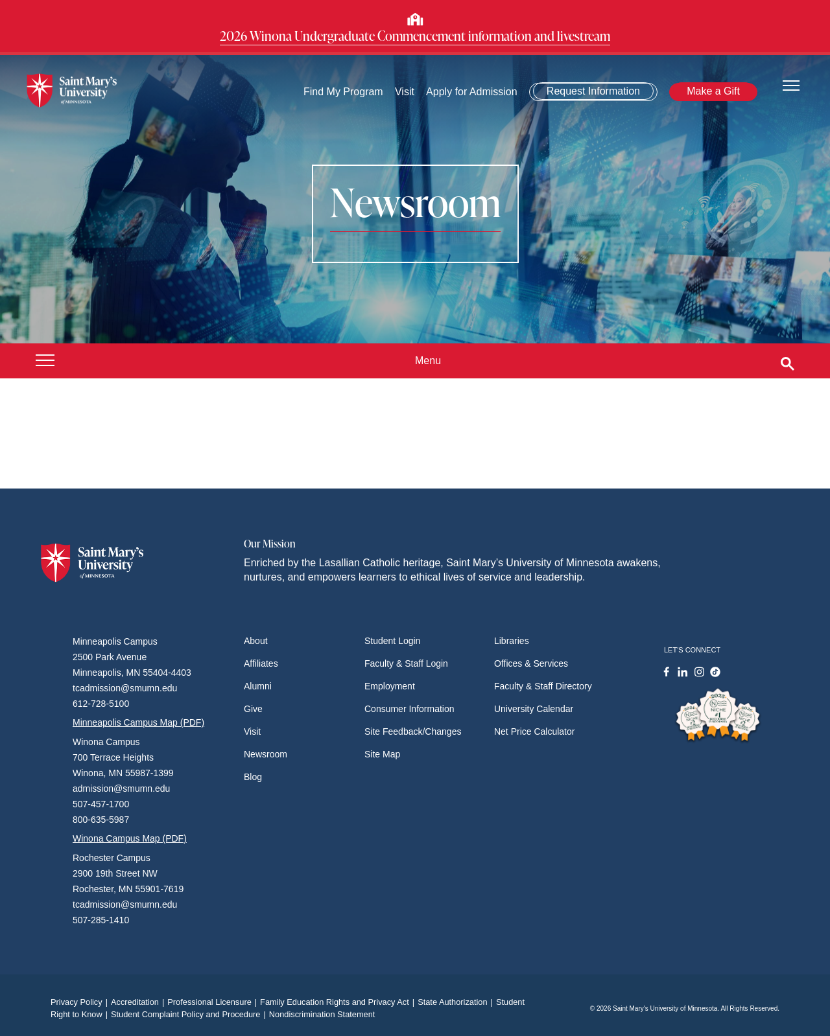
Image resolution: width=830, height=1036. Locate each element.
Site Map (382, 754)
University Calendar (533, 709)
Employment (389, 686)
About (256, 641)
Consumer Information (409, 709)
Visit (404, 91)
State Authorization (457, 1002)
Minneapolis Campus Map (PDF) (138, 722)
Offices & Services (531, 663)
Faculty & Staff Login (406, 663)
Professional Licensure (213, 1002)
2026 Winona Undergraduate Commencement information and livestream (415, 36)
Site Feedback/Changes (412, 731)
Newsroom (265, 754)
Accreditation (139, 1002)
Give (253, 709)
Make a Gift (713, 91)
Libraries (511, 641)
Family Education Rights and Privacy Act (339, 1002)
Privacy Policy (81, 1002)
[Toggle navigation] (791, 84)
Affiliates (261, 663)
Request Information (593, 91)
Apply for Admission (471, 91)
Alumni (258, 686)
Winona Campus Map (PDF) (130, 838)
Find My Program (343, 91)
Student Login (392, 641)
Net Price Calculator (534, 731)
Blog (253, 777)
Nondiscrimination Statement (322, 1014)
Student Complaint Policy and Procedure (190, 1014)
